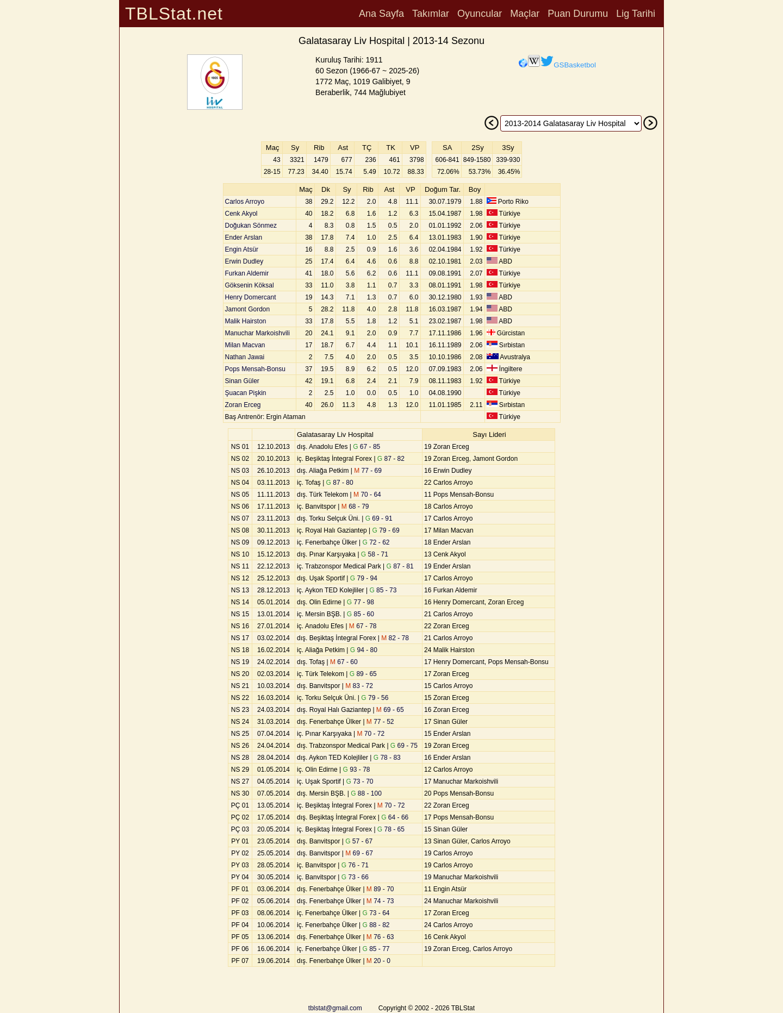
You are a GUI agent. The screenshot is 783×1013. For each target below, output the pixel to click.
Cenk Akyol (241, 213)
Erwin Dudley (244, 261)
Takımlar (430, 13)
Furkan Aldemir (247, 273)
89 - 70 (380, 889)
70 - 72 (371, 733)
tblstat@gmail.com (335, 1008)
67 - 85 (366, 447)
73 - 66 (355, 877)
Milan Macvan (245, 345)
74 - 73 (380, 901)
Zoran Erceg (243, 405)
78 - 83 (387, 757)
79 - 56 (374, 698)
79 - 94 (363, 578)
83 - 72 (359, 686)
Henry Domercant (250, 297)
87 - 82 (391, 458)
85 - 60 (360, 614)
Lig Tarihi (635, 13)
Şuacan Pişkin (245, 393)
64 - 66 (394, 817)
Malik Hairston (245, 321)
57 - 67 (358, 841)
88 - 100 (366, 793)
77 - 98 (360, 602)
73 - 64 (376, 913)
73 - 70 (359, 781)
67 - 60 (344, 662)
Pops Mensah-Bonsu (255, 369)
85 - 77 (376, 949)
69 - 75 (404, 745)
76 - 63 (380, 937)
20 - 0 (378, 961)
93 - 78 (356, 769)
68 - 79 (355, 506)
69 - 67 (359, 853)
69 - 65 (390, 710)
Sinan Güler (242, 381)
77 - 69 (368, 470)
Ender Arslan (244, 237)
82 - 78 (395, 638)
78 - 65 (391, 829)
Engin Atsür (241, 249)
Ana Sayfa (381, 13)
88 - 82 (376, 925)
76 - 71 (355, 865)
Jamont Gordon (247, 309)
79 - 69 (386, 530)
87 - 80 (339, 482)
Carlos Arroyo (245, 201)
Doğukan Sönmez (251, 225)
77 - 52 (380, 722)
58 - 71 (374, 554)
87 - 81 (400, 566)
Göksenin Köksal (249, 285)
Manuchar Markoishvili (257, 333)
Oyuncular (479, 13)
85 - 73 (382, 590)
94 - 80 (363, 650)
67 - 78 (363, 626)
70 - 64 (367, 494)
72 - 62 (376, 542)
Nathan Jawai (245, 357)
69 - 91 (379, 518)
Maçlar (524, 13)
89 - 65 (363, 674)
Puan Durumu (578, 13)
